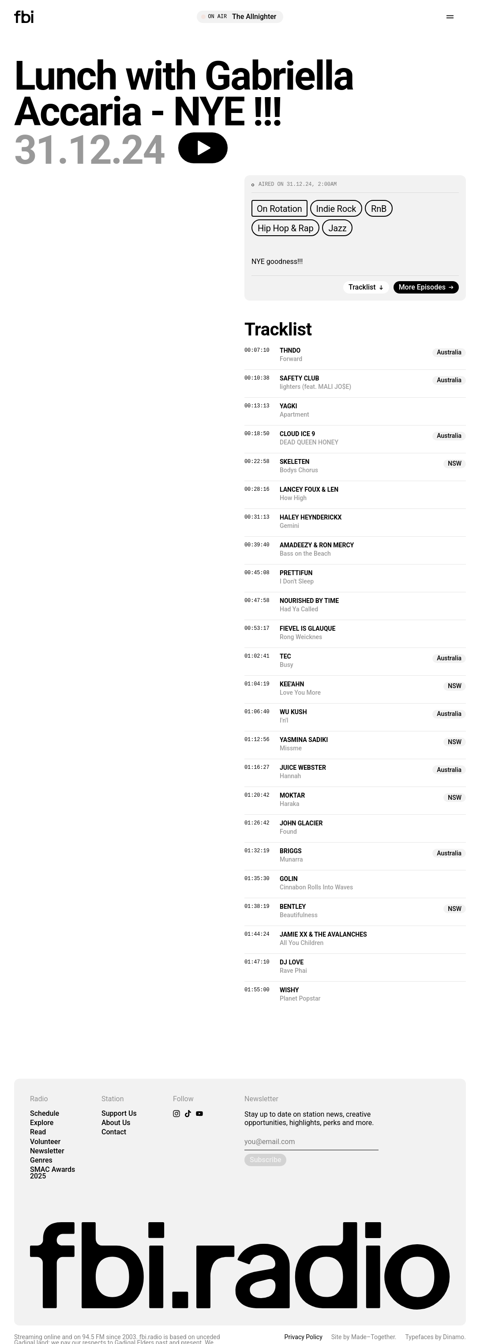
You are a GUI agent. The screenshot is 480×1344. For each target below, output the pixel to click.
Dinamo (453, 1336)
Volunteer (45, 1141)
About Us (116, 1122)
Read (38, 1132)
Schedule (44, 1113)
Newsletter (47, 1151)
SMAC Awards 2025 (52, 1172)
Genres (41, 1160)
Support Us (119, 1113)
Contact (113, 1132)
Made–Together (373, 1336)
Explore (41, 1122)
